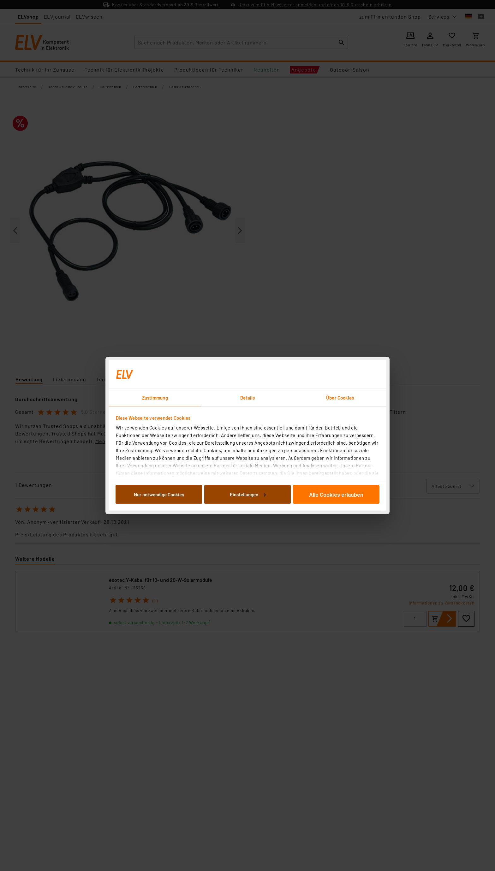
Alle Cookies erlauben (336, 494)
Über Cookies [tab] (340, 397)
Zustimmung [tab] (155, 397)
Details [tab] (247, 397)
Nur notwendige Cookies (159, 494)
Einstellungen (248, 494)
